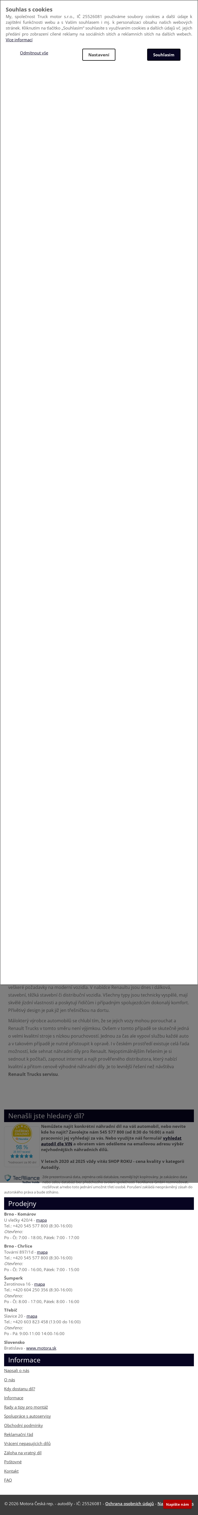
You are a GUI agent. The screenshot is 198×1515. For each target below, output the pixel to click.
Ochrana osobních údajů (129, 1503)
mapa (41, 1220)
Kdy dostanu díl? (19, 1388)
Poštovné (13, 1461)
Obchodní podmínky (23, 1425)
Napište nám (177, 1504)
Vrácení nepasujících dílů (27, 1443)
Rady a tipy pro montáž (26, 1407)
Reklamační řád (18, 1434)
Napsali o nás (16, 1370)
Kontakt (11, 1471)
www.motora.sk (41, 1348)
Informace (13, 1397)
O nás (9, 1379)
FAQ (8, 1480)
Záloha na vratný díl (23, 1452)
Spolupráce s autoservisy (27, 1416)
